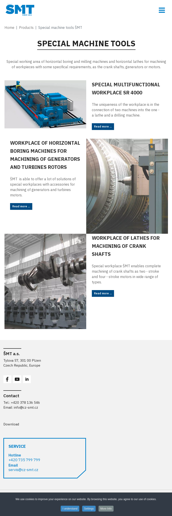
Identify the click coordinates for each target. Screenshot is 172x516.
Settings (89, 509)
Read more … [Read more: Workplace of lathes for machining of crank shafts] (103, 293)
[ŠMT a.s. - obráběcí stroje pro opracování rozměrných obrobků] (86, 10)
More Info (106, 509)
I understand (69, 509)
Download (11, 424)
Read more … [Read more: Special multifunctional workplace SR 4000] (103, 126)
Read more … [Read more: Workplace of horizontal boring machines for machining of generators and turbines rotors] (21, 206)
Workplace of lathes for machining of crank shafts (126, 246)
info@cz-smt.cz (26, 407)
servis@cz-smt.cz (23, 469)
